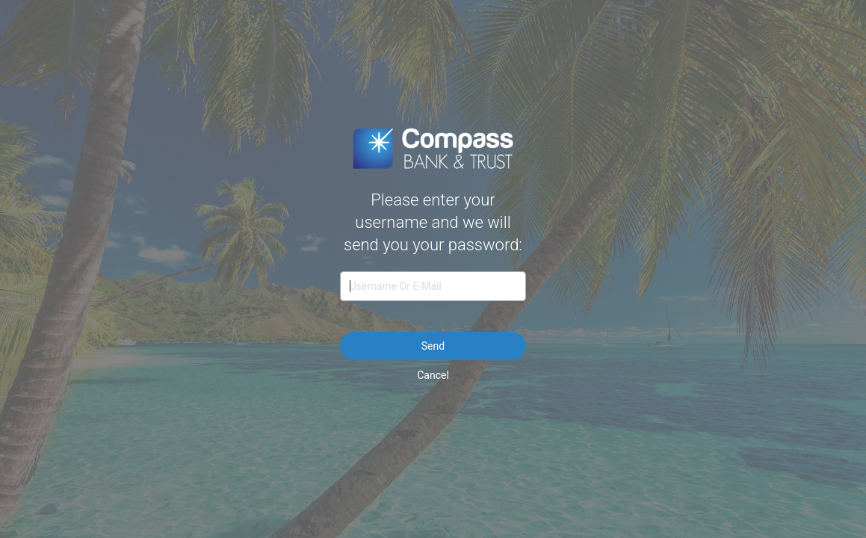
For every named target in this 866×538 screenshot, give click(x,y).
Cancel (433, 375)
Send (433, 346)
